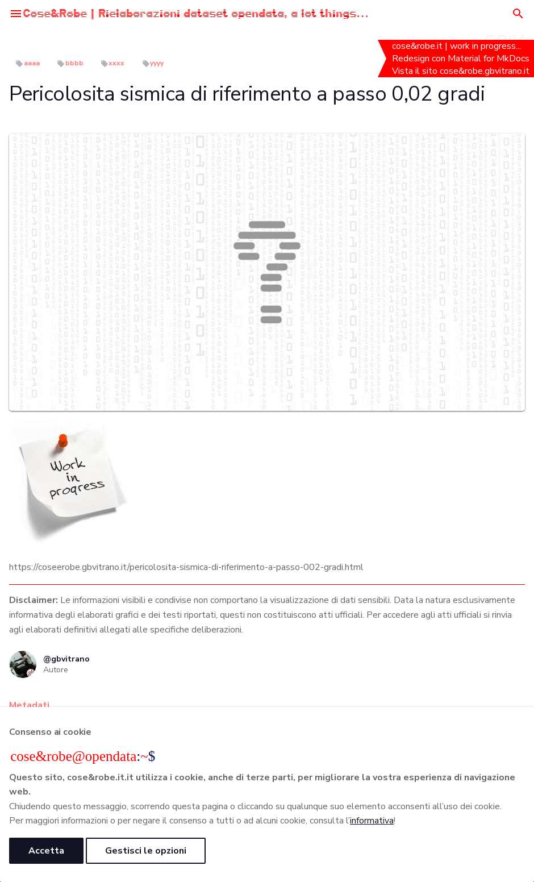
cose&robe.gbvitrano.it (485, 71)
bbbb (74, 63)
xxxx (116, 63)
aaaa (32, 63)
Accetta (46, 850)
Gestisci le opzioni (145, 850)
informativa (372, 820)
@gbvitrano (66, 659)
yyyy (157, 63)
